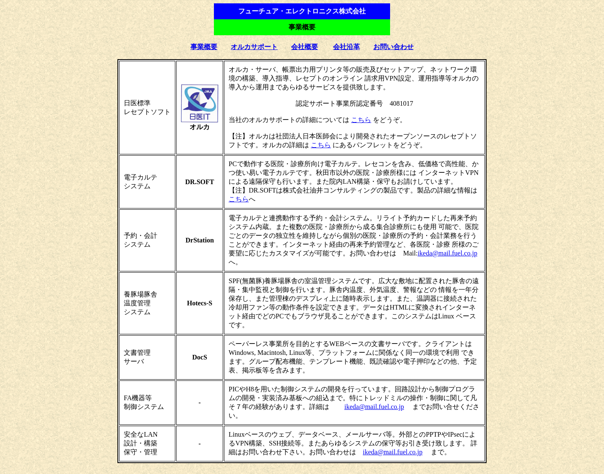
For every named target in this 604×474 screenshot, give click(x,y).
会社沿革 (346, 46)
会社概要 (304, 46)
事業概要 (203, 46)
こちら (361, 119)
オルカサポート (254, 46)
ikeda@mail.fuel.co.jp (447, 253)
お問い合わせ (393, 46)
